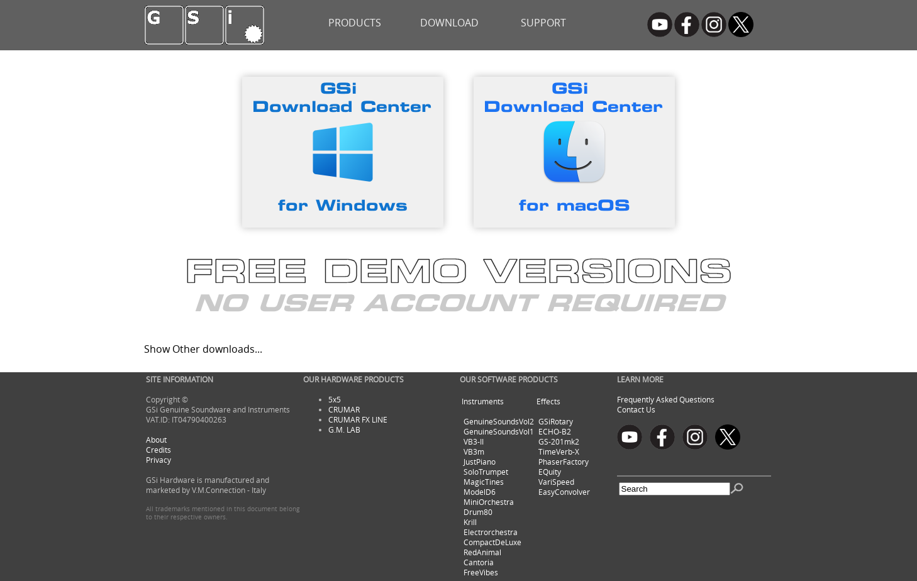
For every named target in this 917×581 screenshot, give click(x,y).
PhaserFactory (563, 461)
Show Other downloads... (203, 349)
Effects (548, 401)
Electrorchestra (491, 532)
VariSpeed (556, 482)
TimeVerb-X (558, 451)
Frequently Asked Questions (665, 399)
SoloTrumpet (486, 472)
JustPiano (480, 461)
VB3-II (474, 441)
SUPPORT (543, 23)
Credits (158, 450)
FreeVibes (481, 572)
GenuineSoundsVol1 (499, 431)
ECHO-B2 (554, 431)
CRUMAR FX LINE (357, 419)
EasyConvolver (564, 492)
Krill (470, 522)
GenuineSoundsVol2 (499, 421)
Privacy (158, 460)
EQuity (549, 472)
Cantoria (479, 562)
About (156, 439)
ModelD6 (480, 492)
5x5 (334, 399)
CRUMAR (344, 409)
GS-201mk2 (558, 441)
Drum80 (478, 512)
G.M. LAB (344, 429)
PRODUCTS (354, 23)
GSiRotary (555, 421)
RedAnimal (482, 552)
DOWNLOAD (449, 23)
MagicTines (484, 482)
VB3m (474, 451)
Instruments (483, 401)
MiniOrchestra (489, 502)
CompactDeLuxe (492, 542)
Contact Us (636, 409)
